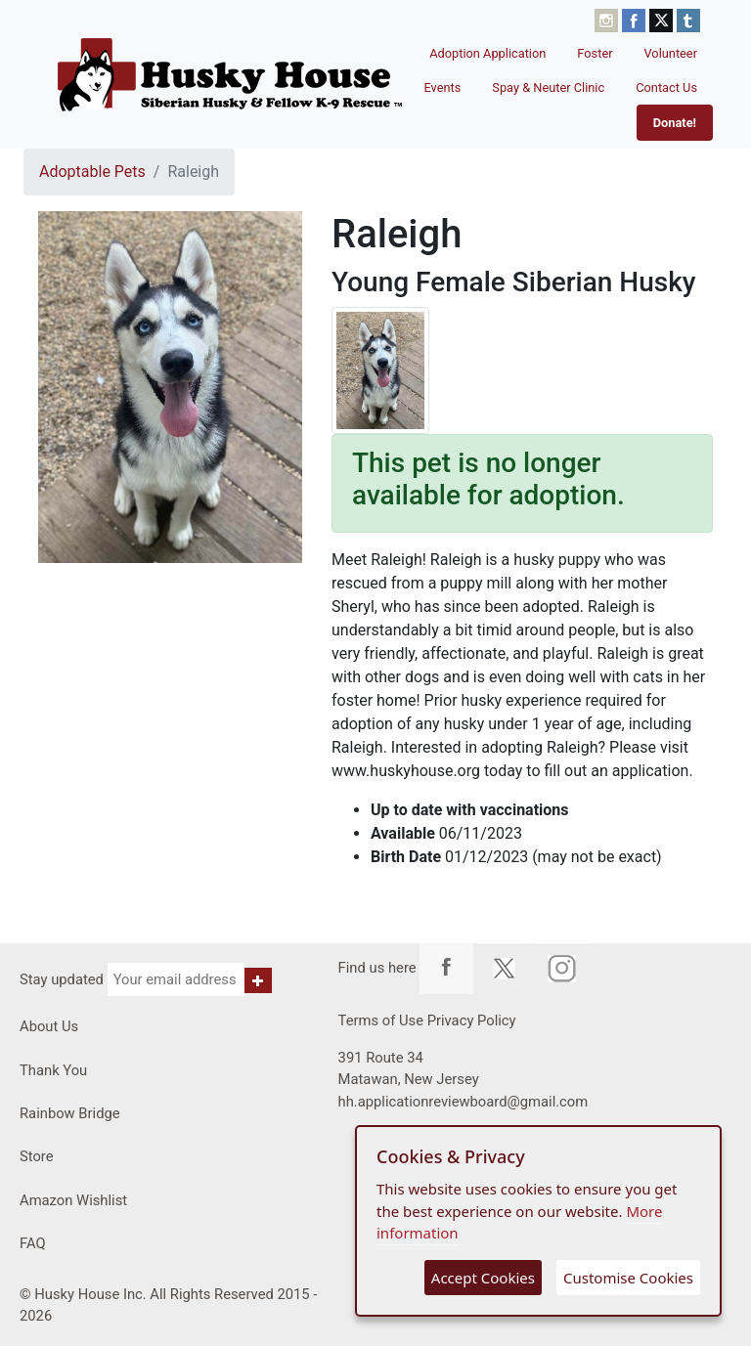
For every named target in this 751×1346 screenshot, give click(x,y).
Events (442, 87)
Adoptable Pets (92, 171)
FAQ (33, 1243)
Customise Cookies (628, 1277)
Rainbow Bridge (70, 1113)
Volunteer (671, 53)
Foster (594, 53)
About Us (49, 1026)
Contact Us (666, 87)
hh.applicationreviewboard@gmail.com (463, 1101)
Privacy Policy (471, 1020)
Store (37, 1156)
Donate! (674, 122)
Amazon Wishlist (73, 1200)
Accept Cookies (483, 1277)
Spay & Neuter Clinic (548, 87)
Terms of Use (380, 1020)
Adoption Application (487, 53)
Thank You (53, 1070)
